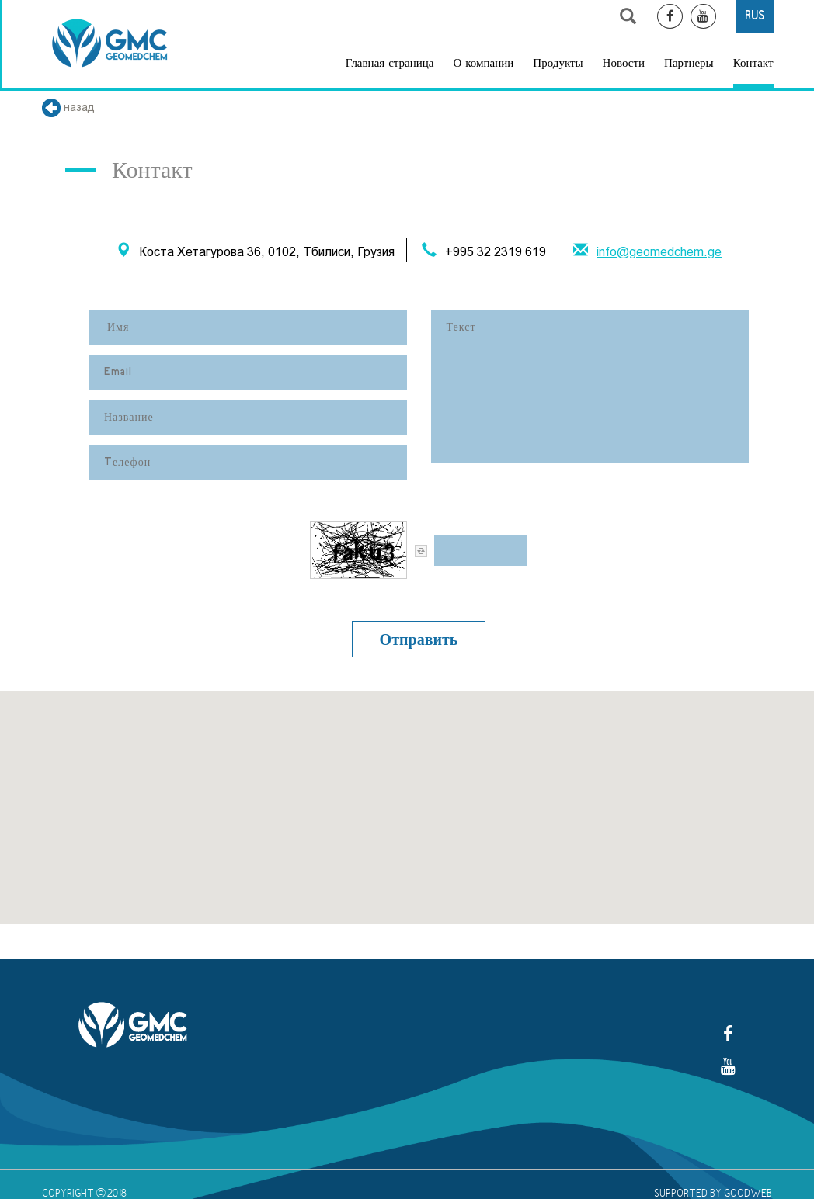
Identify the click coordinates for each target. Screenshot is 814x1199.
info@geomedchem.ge (659, 251)
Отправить (419, 639)
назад (68, 107)
